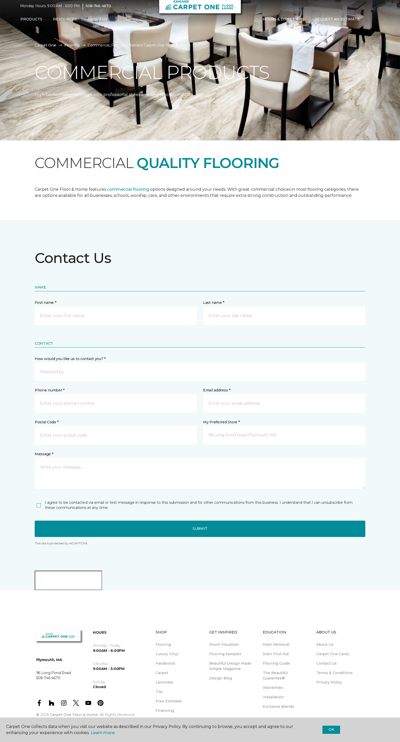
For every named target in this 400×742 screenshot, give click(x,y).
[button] (369, 22)
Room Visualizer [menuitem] (224, 644)
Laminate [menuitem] (164, 682)
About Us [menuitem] (324, 644)
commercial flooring (128, 189)
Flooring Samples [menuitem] (225, 654)
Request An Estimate (337, 22)
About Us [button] (97, 22)
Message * (44, 454)
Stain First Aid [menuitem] (276, 654)
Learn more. (103, 732)
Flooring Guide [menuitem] (276, 663)
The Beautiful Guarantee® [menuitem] (275, 675)
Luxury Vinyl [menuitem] (167, 654)
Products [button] (31, 22)
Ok (331, 729)
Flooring (72, 45)
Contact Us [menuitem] (326, 663)
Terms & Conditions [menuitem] (334, 673)
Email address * (216, 390)
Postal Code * (46, 422)
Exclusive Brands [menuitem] (278, 706)
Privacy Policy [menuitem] (329, 682)
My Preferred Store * (221, 422)
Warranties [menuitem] (273, 687)
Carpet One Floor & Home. (74, 714)
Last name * (213, 302)
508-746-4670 (98, 9)
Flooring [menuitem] (163, 644)
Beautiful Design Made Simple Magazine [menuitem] (230, 666)
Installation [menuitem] (273, 697)
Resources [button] (65, 22)
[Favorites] (375, 22)
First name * (45, 302)
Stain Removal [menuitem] (276, 644)
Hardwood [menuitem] (165, 663)
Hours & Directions (284, 22)
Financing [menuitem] (165, 710)
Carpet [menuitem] (162, 673)
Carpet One (45, 45)
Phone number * (50, 390)
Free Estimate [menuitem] (169, 701)
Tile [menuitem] (159, 691)
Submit (200, 528)
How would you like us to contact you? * (70, 359)
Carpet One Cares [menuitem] (332, 654)
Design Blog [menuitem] (220, 678)
